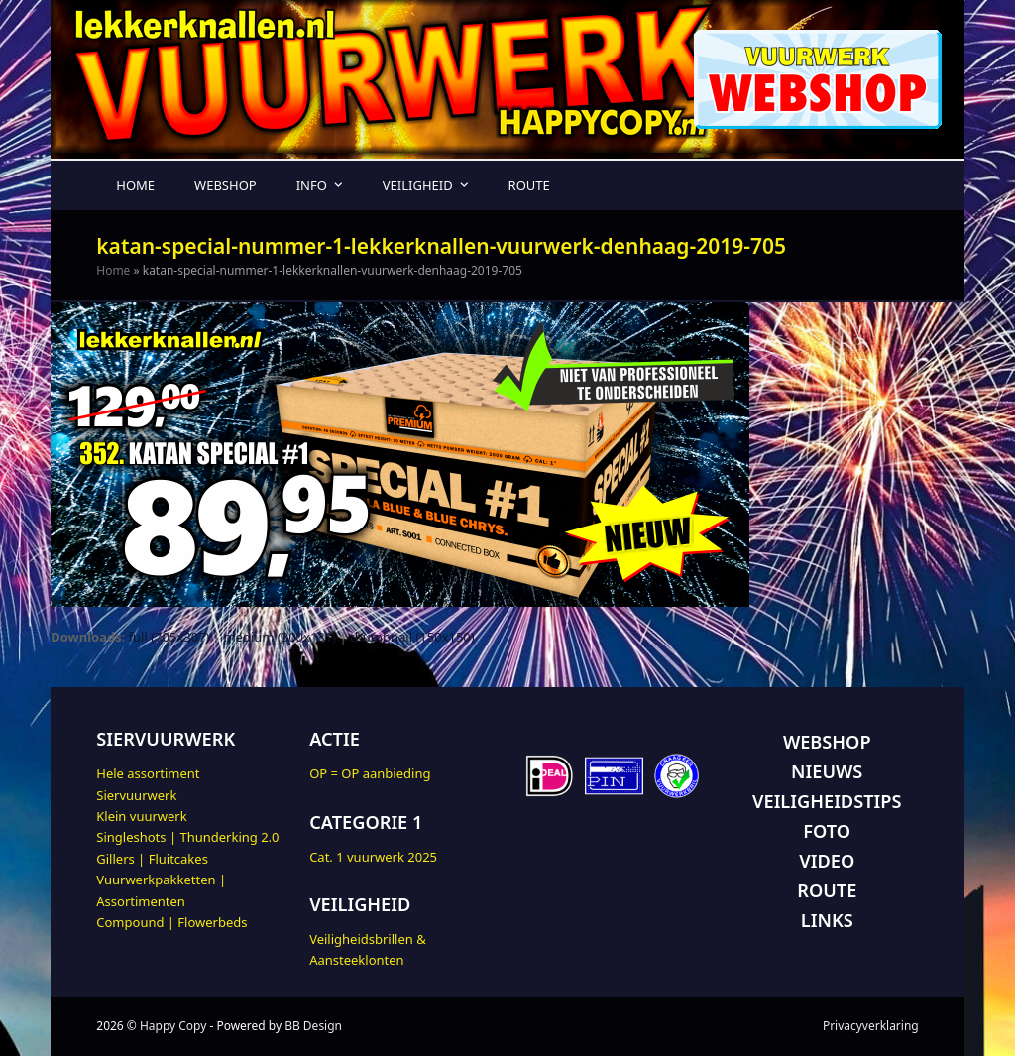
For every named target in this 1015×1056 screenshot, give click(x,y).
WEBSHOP (827, 742)
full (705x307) (169, 636)
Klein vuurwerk (141, 816)
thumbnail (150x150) (412, 636)
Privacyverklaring (871, 1025)
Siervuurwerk (136, 795)
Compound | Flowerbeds (171, 922)
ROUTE (826, 890)
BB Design (313, 1025)
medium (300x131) (279, 636)
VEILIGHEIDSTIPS (826, 801)
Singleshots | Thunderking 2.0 (187, 837)
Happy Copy (173, 1025)
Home (113, 270)
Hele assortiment (147, 773)
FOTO (826, 831)
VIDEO (826, 861)
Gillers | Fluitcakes (152, 859)
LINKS (827, 920)
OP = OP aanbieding (369, 773)
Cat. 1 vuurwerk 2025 (373, 857)
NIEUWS (826, 771)
